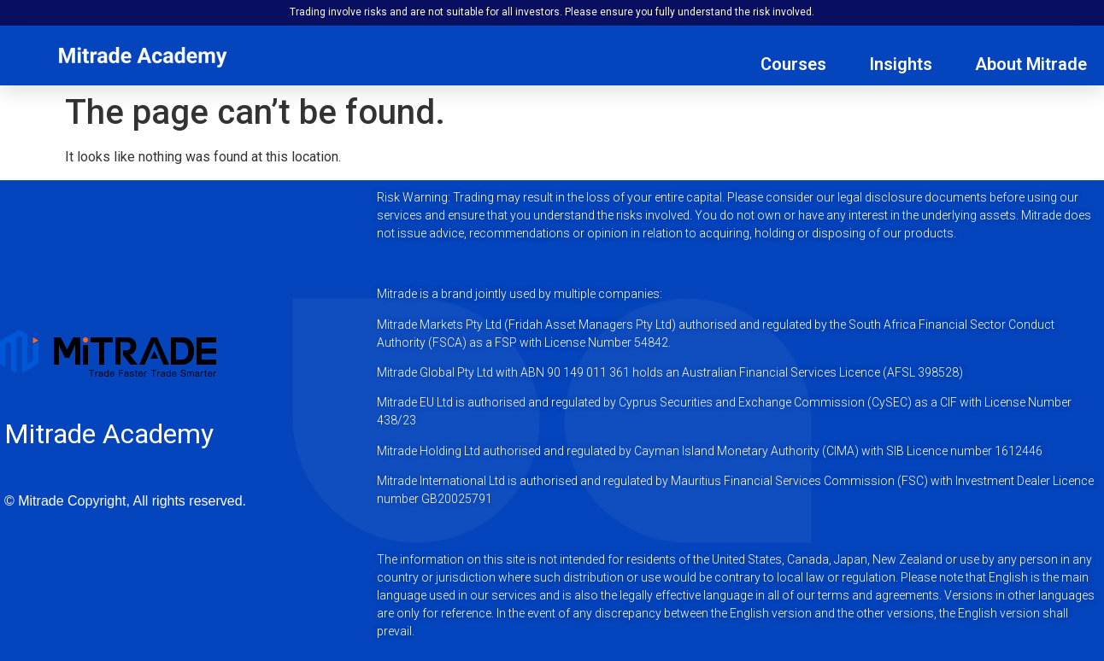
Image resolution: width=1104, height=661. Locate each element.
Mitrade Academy (109, 434)
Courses (793, 64)
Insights (900, 64)
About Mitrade (1031, 64)
